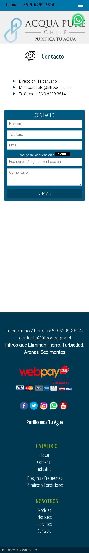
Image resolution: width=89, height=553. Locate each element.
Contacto (44, 530)
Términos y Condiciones (44, 484)
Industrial (44, 468)
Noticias (44, 510)
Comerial (44, 461)
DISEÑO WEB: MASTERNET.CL (20, 550)
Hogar (44, 455)
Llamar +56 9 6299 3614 (30, 5)
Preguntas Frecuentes (44, 478)
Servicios (44, 523)
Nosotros (44, 517)
